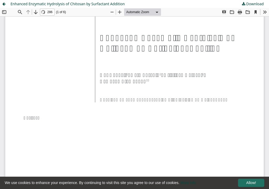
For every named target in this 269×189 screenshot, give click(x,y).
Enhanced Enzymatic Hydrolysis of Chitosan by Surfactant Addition (68, 3)
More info (188, 183)
